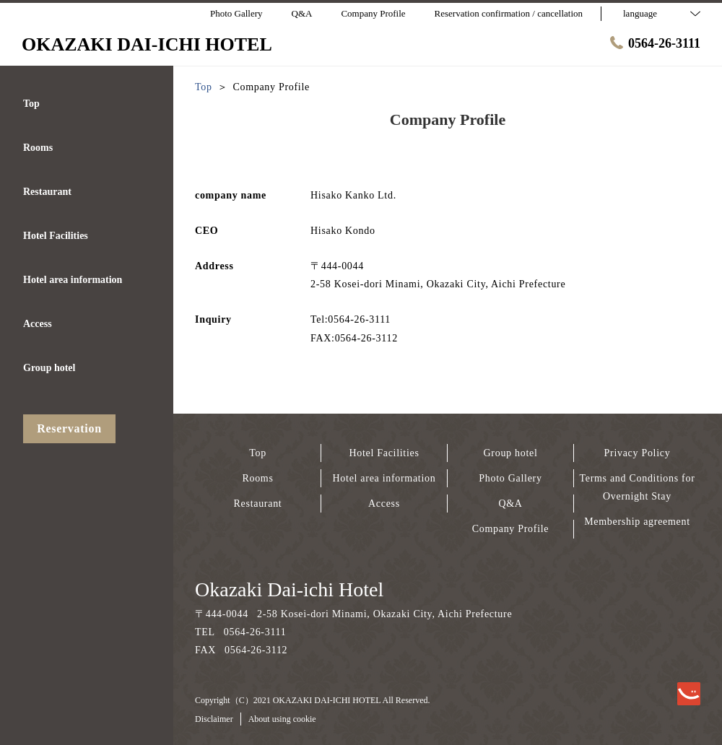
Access (384, 503)
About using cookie (282, 719)
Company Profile (510, 528)
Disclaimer (214, 719)
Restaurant (258, 503)
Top (257, 453)
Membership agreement (637, 521)
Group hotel (511, 453)
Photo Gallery (510, 478)
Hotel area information (384, 478)
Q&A (510, 503)
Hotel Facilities (384, 453)
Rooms (257, 478)
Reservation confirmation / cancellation (509, 13)
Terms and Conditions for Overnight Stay (637, 487)
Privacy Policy (637, 453)
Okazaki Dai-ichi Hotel (289, 589)
